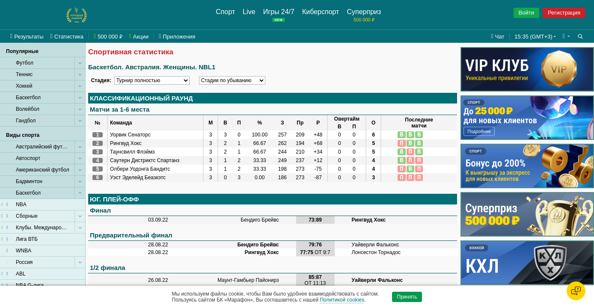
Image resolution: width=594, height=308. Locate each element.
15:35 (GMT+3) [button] (533, 36)
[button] (566, 36)
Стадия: (101, 80)
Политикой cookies (342, 300)
